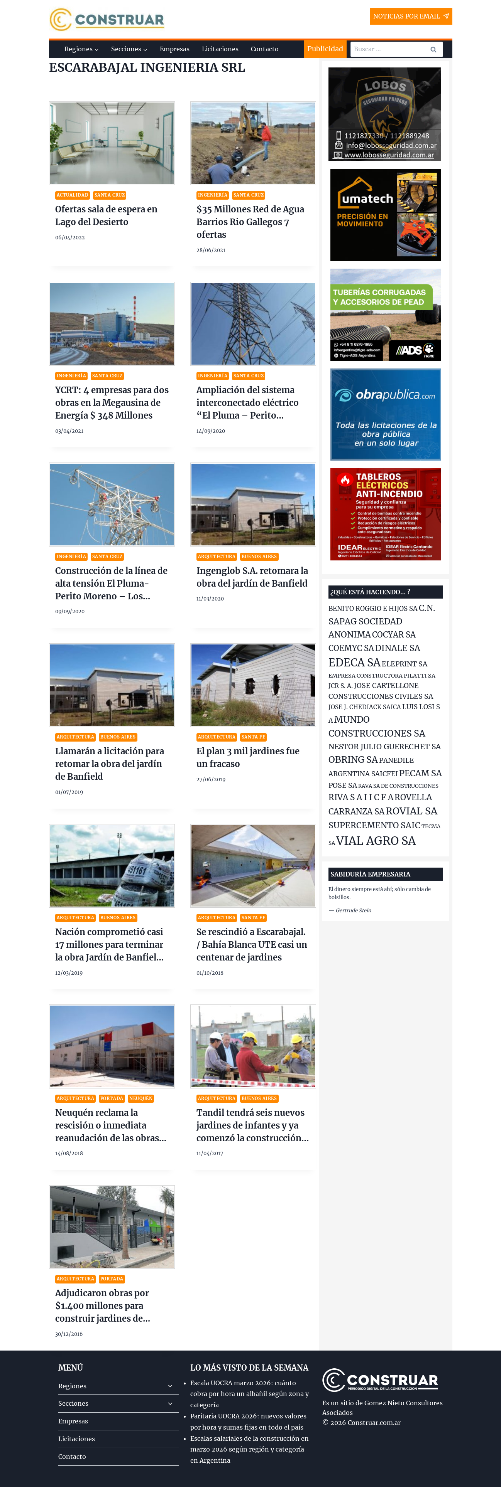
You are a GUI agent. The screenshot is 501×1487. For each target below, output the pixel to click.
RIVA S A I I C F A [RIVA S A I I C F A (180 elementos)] (360, 797)
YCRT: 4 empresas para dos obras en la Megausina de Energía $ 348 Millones (112, 403)
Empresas (175, 49)
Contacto (265, 49)
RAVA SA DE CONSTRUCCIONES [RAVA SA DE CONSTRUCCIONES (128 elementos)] (398, 786)
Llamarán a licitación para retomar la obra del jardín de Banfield (109, 764)
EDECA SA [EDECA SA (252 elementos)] (354, 662)
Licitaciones (220, 49)
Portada (112, 1098)
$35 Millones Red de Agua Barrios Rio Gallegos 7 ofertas (250, 222)
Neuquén (140, 1098)
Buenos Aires (259, 556)
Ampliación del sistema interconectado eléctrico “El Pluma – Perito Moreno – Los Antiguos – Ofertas (250, 415)
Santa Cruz (110, 195)
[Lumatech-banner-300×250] (385, 215)
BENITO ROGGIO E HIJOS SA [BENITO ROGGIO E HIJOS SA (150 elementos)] (373, 609)
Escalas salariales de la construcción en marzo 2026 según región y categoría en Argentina (249, 1450)
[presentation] (112, 143)
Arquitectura (217, 556)
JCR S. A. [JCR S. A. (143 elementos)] (340, 686)
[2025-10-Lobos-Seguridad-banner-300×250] (384, 114)
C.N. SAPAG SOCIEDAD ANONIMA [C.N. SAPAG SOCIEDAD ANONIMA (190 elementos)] (381, 621)
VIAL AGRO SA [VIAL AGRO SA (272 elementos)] (376, 841)
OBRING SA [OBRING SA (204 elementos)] (353, 759)
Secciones (73, 1403)
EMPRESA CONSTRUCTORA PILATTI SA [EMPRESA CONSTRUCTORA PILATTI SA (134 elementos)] (381, 675)
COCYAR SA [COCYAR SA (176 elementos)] (394, 634)
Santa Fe (253, 737)
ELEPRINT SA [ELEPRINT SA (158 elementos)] (404, 664)
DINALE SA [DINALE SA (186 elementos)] (397, 648)
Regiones (72, 1386)
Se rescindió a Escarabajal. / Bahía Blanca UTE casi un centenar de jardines (251, 945)
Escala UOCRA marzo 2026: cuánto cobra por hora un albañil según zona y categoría (249, 1394)
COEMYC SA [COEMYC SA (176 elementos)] (351, 648)
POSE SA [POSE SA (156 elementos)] (342, 785)
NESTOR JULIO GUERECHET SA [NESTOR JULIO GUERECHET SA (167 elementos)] (384, 746)
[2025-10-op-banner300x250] (385, 414)
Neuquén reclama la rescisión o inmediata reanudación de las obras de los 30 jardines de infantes (107, 1138)
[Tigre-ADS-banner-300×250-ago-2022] (385, 315)
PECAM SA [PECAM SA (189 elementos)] (420, 773)
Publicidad (325, 48)
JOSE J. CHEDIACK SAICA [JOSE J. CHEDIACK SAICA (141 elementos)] (364, 707)
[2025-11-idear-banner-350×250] (385, 514)
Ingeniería (213, 195)
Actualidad (73, 195)
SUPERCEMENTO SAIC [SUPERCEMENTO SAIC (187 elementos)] (374, 825)
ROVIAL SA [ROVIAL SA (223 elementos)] (411, 811)
